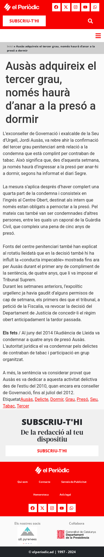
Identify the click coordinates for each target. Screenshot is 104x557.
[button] (90, 20)
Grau (70, 399)
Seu (94, 399)
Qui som (22, 482)
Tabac (9, 406)
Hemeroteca (41, 494)
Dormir (56, 399)
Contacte (44, 482)
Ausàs (27, 399)
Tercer (23, 406)
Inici (10, 46)
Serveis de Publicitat (74, 482)
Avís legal (65, 494)
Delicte (41, 399)
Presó (82, 399)
